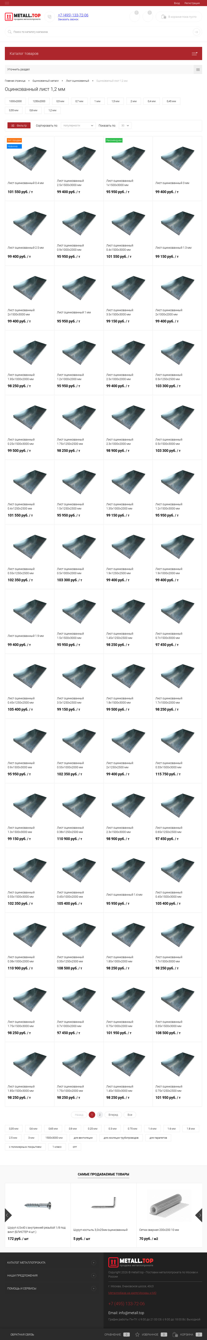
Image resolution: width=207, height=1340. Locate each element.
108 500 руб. (79, 970)
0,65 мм (53, 1128)
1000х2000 (15, 101)
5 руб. (81, 1238)
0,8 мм (33, 110)
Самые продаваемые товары (103, 1174)
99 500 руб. (30, 453)
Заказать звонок (68, 19)
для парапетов (158, 1137)
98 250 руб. (30, 388)
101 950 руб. (128, 1035)
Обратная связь (19, 1334)
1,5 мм (115, 101)
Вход (177, 3)
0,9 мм (73, 1128)
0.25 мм (92, 1128)
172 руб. (18, 1238)
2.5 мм (13, 1137)
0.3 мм (113, 1128)
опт (75, 1146)
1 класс (57, 1146)
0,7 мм (79, 101)
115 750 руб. (177, 776)
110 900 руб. (79, 841)
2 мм (134, 101)
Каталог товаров (103, 53)
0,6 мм (33, 1128)
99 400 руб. (79, 194)
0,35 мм (13, 1128)
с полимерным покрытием (25, 1146)
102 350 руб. (30, 582)
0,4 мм (152, 101)
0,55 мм (13, 110)
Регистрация (192, 3)
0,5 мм (60, 101)
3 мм (31, 1137)
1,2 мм (52, 110)
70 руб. (148, 1238)
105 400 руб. (30, 711)
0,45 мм (171, 101)
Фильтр (19, 125)
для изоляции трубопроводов (121, 1137)
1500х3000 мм (54, 1137)
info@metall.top (131, 1313)
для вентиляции (83, 1137)
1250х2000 (39, 101)
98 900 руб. (128, 453)
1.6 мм (172, 1128)
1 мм (97, 101)
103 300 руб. (177, 388)
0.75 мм (132, 1128)
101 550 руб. (30, 194)
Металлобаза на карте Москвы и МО (132, 1293)
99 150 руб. (177, 259)
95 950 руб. (128, 194)
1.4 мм (152, 1128)
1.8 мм (191, 1128)
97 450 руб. (177, 647)
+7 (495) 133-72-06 (73, 15)
